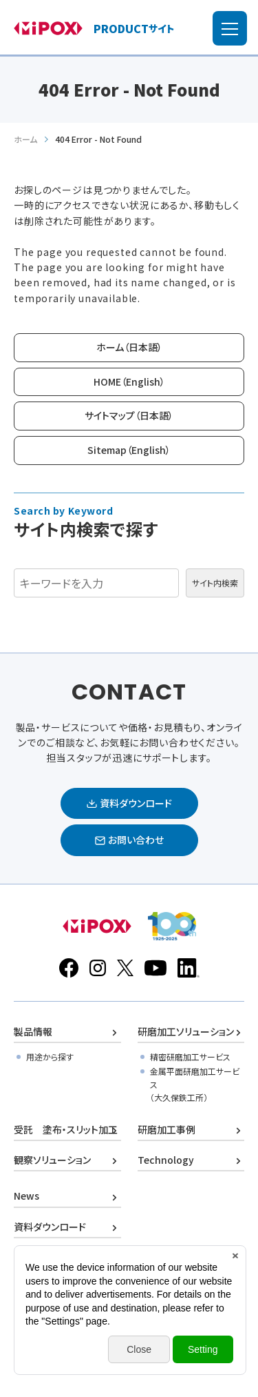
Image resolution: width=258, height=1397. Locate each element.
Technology (166, 1160)
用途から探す (50, 1056)
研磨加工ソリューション (186, 1031)
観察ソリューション (52, 1160)
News (26, 1195)
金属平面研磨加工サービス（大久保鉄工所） (194, 1084)
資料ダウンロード (50, 1226)
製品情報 (33, 1031)
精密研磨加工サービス (190, 1056)
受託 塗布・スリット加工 (66, 1129)
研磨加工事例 (166, 1129)
